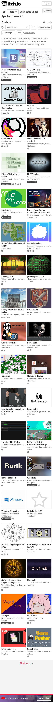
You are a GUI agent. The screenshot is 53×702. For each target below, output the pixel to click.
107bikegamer (6, 516)
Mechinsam (5, 348)
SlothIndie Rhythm (35, 376)
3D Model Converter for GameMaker (11, 106)
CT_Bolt (30, 281)
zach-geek (30, 483)
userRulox (31, 620)
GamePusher (32, 649)
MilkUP (30, 105)
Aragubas (30, 585)
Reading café (7, 276)
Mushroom (31, 146)
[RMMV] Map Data (35, 276)
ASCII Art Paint (33, 69)
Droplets (4, 654)
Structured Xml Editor (10, 442)
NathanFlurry (32, 217)
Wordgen (5, 615)
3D (19, 32)
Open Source (44, 27)
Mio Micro (6, 210)
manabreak (31, 516)
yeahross (4, 215)
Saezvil (29, 110)
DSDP (3, 281)
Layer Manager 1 (8, 649)
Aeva (3, 381)
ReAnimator (32, 409)
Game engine (8, 32)
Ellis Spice (31, 552)
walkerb (30, 654)
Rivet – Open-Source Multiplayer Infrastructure (38, 211)
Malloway (5, 587)
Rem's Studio (33, 342)
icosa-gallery (6, 144)
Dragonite (5, 113)
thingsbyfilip (6, 248)
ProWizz (30, 449)
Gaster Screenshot (9, 342)
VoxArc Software (33, 248)
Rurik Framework (8, 478)
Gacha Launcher (34, 243)
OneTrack (31, 580)
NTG (3, 552)
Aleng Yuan (31, 381)
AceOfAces (5, 317)
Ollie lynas (31, 414)
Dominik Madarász (8, 483)
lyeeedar (4, 447)
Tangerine (5, 376)
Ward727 (30, 315)
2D (33, 27)
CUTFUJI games (33, 179)
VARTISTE (31, 478)
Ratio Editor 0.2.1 (34, 511)
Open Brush (6, 138)
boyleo (4, 414)
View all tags (29, 32)
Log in (46, 3)
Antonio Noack (32, 348)
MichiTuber (32, 615)
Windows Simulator (10, 511)
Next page (25, 663)
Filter (47, 11)
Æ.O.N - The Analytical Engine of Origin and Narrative (11, 582)
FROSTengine (33, 174)
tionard (4, 620)
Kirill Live (4, 77)
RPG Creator (32, 309)
